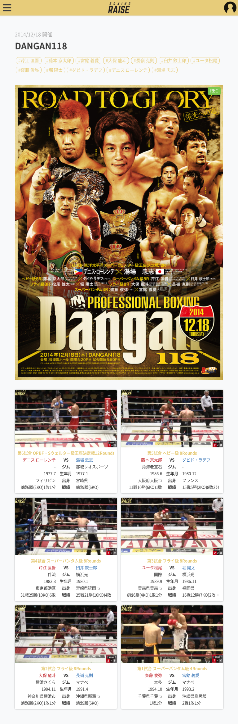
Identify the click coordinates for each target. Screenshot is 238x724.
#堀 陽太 (54, 70)
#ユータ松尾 (205, 60)
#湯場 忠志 (164, 70)
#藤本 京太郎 (58, 60)
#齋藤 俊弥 (28, 70)
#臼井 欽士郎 (173, 60)
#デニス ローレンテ (128, 70)
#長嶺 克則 (144, 60)
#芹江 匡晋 (28, 60)
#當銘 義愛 (88, 60)
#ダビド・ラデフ (85, 70)
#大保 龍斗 (116, 60)
